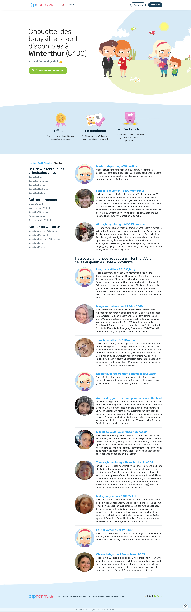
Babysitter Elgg (36, 177)
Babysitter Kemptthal (38, 235)
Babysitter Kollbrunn (38, 193)
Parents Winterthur (37, 216)
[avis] (148, 596)
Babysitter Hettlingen (38, 189)
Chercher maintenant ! (47, 70)
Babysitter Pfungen (37, 185)
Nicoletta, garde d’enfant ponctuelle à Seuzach (126, 373)
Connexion (138, 5)
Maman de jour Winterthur (40, 208)
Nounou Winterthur (37, 204)
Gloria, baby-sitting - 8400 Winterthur (120, 224)
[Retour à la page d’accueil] (41, 5)
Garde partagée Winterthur (41, 220)
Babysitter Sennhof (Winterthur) (43, 231)
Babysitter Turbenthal (38, 181)
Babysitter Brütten (37, 243)
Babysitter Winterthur (38, 212)
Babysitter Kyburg (37, 247)
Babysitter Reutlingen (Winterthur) (44, 239)
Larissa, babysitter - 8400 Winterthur (120, 190)
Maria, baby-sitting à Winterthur (116, 166)
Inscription (155, 5)
